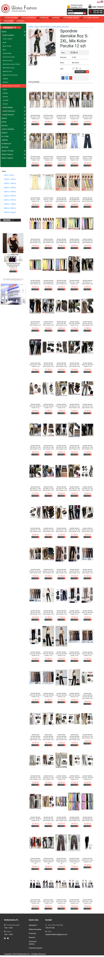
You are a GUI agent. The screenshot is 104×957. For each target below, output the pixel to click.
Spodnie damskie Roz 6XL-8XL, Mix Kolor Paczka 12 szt (48, 819)
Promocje (32, 933)
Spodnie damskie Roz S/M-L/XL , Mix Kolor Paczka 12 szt (74, 406)
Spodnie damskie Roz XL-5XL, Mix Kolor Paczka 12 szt (61, 323)
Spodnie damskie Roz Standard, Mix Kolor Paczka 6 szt (61, 241)
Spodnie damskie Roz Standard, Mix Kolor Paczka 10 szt (61, 199)
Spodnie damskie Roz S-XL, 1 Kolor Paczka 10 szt (74, 158)
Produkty (30, 26)
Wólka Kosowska (35, 929)
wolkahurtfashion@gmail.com (56, 934)
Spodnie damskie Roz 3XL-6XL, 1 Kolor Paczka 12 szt (35, 364)
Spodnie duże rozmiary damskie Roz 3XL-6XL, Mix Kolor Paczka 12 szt (87, 696)
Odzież (37, 26)
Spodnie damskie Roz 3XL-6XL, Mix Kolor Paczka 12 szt (87, 323)
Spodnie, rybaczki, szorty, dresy (59, 26)
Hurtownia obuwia (35, 948)
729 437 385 (50, 928)
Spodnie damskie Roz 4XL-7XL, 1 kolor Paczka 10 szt (87, 860)
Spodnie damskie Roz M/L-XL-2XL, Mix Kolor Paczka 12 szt (74, 530)
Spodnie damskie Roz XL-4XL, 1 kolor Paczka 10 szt (35, 901)
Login (94, 7)
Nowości (32, 937)
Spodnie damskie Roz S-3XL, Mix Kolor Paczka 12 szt (74, 323)
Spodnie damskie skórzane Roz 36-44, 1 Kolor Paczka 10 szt (35, 861)
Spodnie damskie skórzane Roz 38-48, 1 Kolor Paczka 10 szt (48, 861)
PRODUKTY (33, 925)
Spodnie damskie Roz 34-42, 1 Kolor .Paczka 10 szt (35, 117)
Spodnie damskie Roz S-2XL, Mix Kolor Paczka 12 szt (87, 364)
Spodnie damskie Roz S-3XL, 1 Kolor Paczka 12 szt (74, 282)
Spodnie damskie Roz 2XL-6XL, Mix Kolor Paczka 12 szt (61, 364)
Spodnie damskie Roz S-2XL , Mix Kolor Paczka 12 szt (61, 777)
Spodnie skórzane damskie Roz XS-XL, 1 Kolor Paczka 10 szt (61, 861)
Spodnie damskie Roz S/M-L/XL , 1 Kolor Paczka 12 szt (87, 282)
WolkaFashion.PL (23, 954)
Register (101, 7)
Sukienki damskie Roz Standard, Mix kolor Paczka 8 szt (13, 262)
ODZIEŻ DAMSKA (45, 26)
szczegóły (12, 269)
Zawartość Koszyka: (77, 6)
